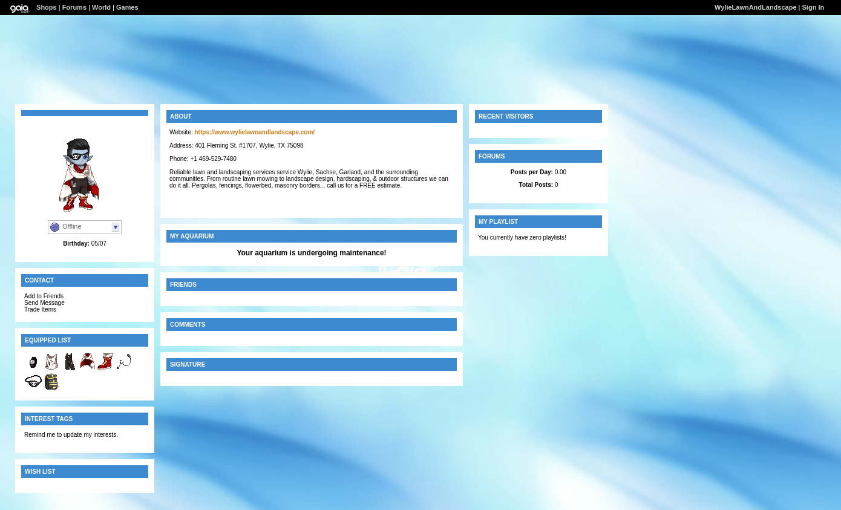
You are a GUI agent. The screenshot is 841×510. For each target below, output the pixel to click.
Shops (46, 7)
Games (127, 7)
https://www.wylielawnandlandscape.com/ (255, 132)
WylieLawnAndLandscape (756, 7)
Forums (74, 7)
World (101, 7)
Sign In (813, 7)
